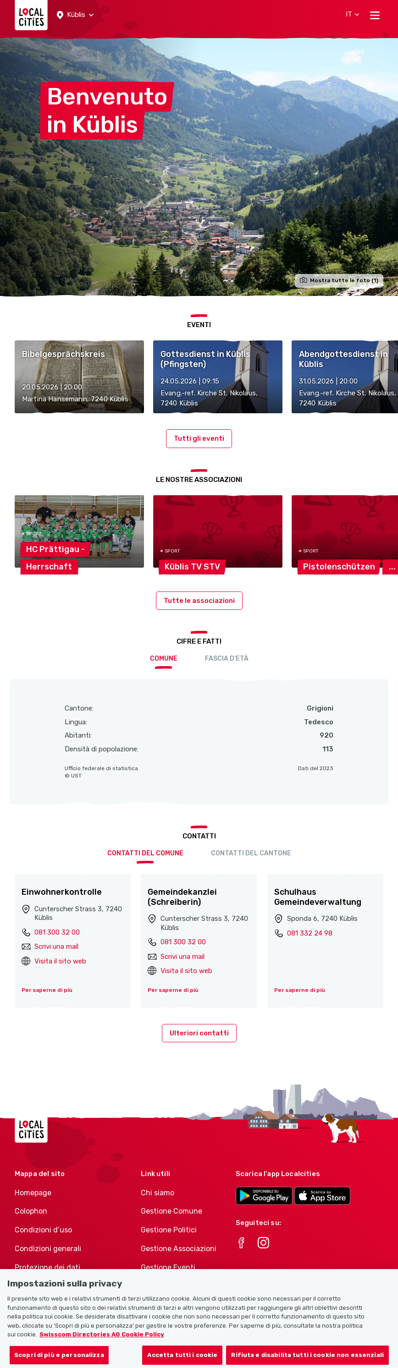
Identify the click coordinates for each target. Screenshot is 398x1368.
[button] (75, 15)
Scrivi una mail (56, 946)
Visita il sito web (60, 961)
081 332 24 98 (309, 933)
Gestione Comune (171, 1211)
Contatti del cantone (251, 853)
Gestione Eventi (168, 1267)
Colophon (31, 1211)
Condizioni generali (48, 1248)
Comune (163, 658)
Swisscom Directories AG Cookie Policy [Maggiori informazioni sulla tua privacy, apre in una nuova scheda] (101, 1343)
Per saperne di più (47, 990)
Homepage (33, 1192)
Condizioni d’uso (43, 1230)
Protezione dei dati (47, 1267)
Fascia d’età (227, 658)
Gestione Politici (169, 1230)
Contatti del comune (145, 853)
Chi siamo (157, 1192)
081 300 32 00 (57, 932)
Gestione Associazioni (178, 1248)
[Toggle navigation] (374, 15)
